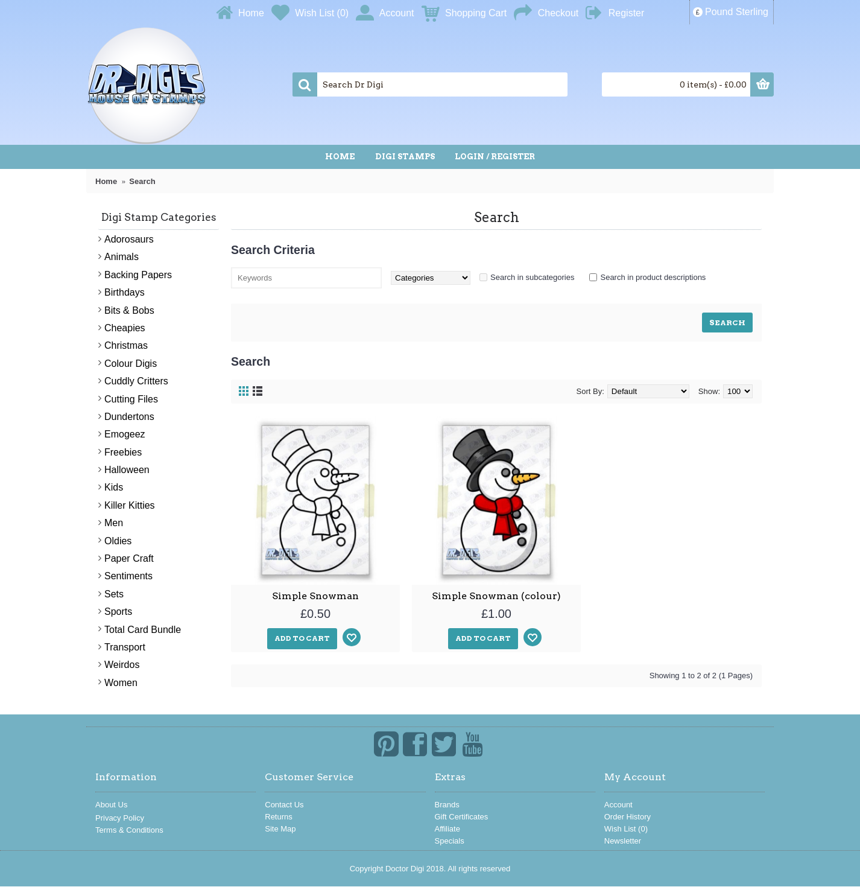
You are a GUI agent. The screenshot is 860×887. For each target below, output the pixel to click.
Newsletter (622, 840)
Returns (278, 816)
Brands (447, 804)
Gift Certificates (461, 816)
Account (618, 804)
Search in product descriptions (653, 277)
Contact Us (284, 804)
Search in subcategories (532, 277)
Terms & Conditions (129, 830)
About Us (111, 804)
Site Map (280, 828)
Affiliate (447, 828)
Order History (627, 816)
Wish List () (626, 828)
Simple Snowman (315, 596)
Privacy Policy (119, 817)
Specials (449, 840)
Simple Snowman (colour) (496, 596)
